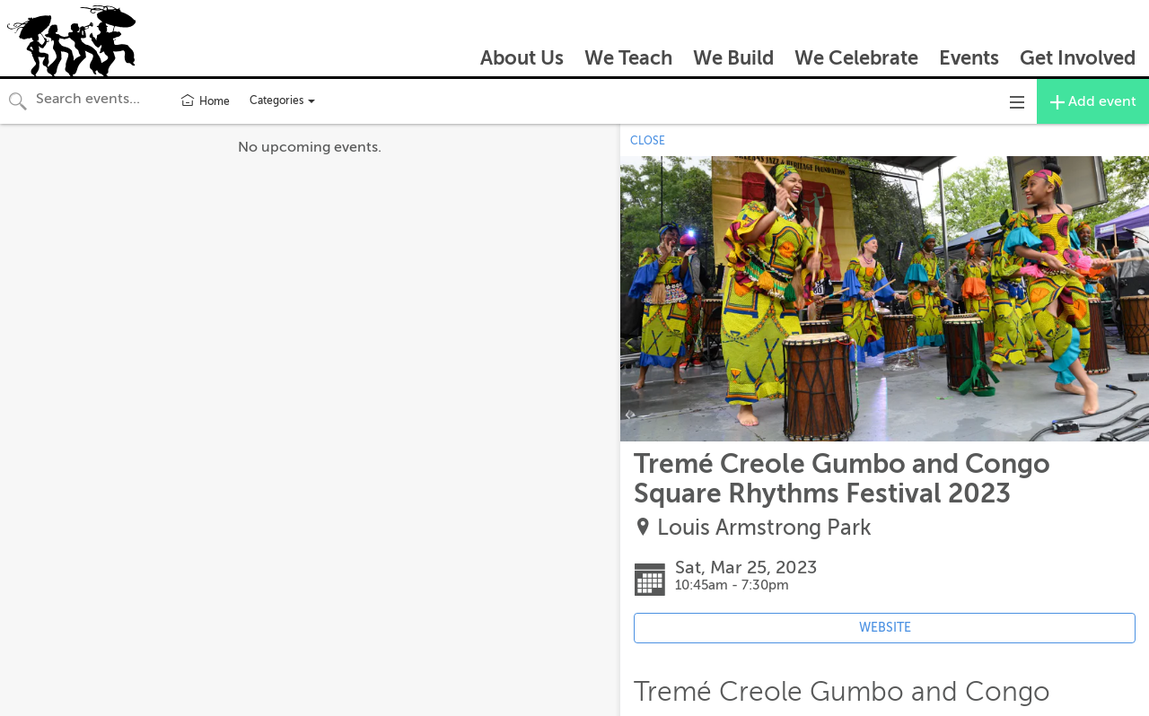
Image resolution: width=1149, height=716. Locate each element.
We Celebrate (856, 58)
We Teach (628, 58)
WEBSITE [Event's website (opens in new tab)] (885, 627)
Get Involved (1078, 58)
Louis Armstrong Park (764, 528)
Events (969, 58)
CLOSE (647, 141)
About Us (522, 58)
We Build (733, 58)
